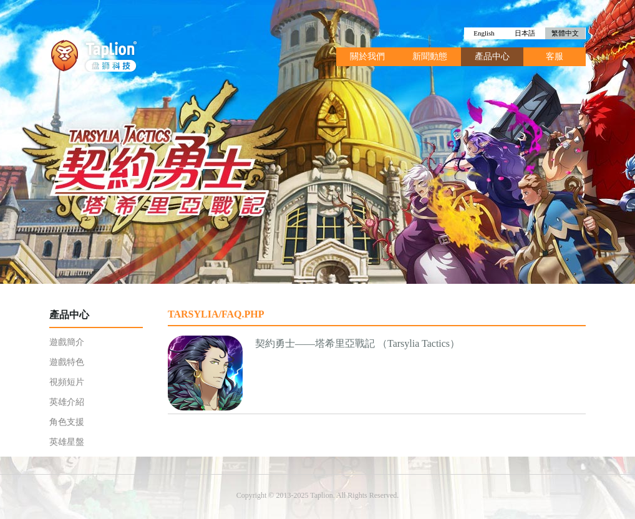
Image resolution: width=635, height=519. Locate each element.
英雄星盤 (66, 442)
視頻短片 (66, 382)
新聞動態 (429, 56)
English (484, 33)
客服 (554, 56)
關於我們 (367, 56)
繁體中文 (565, 33)
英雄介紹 (66, 402)
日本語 (525, 33)
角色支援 (66, 422)
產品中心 (492, 56)
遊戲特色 (66, 362)
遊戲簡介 (66, 342)
